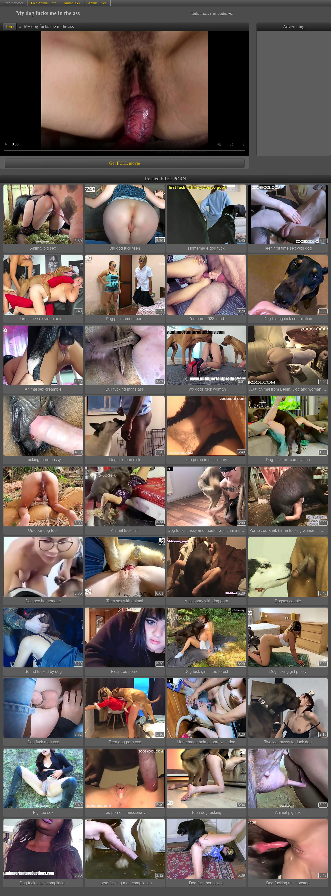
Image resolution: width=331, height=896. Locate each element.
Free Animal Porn (43, 3)
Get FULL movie (124, 163)
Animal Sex (72, 3)
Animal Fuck (97, 3)
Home (9, 26)
